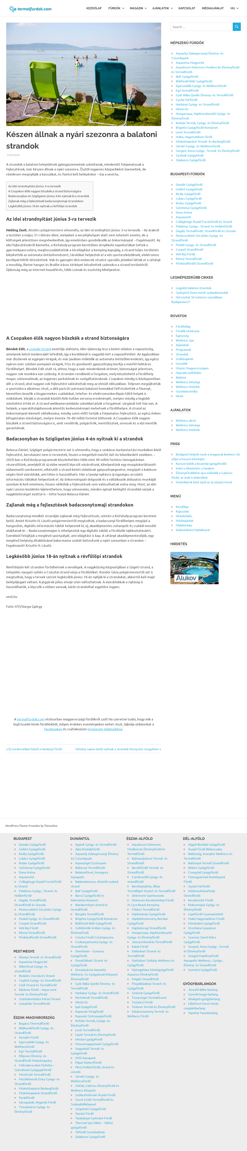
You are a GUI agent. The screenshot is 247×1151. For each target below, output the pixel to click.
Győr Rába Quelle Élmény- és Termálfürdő (204, 95)
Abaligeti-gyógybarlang (204, 999)
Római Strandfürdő (189, 259)
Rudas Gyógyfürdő (188, 203)
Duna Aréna (184, 212)
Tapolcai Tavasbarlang (203, 1013)
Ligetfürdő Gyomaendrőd (205, 914)
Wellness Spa (185, 340)
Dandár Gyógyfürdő (189, 184)
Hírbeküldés (184, 516)
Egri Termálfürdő (30, 1051)
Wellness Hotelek (188, 386)
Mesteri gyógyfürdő (88, 1039)
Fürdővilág (183, 326)
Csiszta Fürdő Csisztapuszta (94, 937)
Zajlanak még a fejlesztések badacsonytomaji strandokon (45, 201)
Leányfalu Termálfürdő (34, 1003)
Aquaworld (183, 217)
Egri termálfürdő (187, 90)
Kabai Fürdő (140, 946)
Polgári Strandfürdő (145, 979)
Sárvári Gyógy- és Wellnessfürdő (198, 146)
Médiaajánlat (213, 8)
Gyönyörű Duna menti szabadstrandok (202, 292)
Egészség (182, 335)
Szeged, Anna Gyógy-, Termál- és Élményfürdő (207, 150)
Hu (235, 8)
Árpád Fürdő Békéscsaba (205, 849)
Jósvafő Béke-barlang (203, 989)
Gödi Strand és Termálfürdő (38, 985)
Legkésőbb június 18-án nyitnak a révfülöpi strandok (42, 206)
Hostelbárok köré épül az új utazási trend (204, 482)
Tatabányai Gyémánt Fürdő (93, 1118)
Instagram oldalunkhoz (105, 729)
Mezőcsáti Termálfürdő (35, 1074)
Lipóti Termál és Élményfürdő (95, 1034)
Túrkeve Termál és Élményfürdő (153, 1007)
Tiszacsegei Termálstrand (149, 997)
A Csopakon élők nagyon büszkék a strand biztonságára (44, 191)
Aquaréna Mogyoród (190, 62)
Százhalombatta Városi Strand (39, 999)
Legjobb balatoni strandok (193, 288)
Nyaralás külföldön (188, 373)
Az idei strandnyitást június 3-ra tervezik (34, 186)
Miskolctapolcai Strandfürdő (38, 1093)
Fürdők (116, 8)
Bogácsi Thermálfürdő (34, 1023)
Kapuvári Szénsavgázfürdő (93, 1016)
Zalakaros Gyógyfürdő (191, 160)
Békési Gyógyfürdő (201, 867)
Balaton (181, 377)
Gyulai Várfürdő (186, 99)
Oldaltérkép (184, 525)
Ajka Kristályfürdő (87, 849)
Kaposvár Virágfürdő (89, 1011)
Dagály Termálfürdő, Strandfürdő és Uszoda (206, 231)
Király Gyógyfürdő (188, 194)
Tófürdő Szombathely (90, 1132)
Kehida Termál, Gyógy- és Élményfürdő (202, 123)
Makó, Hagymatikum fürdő (194, 137)
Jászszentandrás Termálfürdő (152, 942)
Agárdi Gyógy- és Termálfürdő (95, 844)
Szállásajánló (184, 359)
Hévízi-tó (182, 109)
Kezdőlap (94, 8)
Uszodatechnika (186, 391)
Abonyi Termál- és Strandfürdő (40, 957)
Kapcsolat (186, 8)
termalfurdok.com (31, 719)
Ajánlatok (162, 8)
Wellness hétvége (188, 382)
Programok (183, 349)
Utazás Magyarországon (192, 368)
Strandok (13, 155)
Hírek (179, 396)
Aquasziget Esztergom (90, 863)
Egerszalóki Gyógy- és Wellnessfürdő (201, 86)
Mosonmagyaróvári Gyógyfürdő (96, 1044)
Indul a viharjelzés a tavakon (195, 468)
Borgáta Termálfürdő (89, 914)
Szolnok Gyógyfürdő (190, 155)
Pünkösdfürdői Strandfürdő (194, 263)
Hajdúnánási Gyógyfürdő (148, 914)
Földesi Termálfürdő (145, 909)
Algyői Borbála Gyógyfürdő (206, 844)
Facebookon (53, 729)
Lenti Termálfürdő (188, 132)
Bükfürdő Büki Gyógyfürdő (194, 81)
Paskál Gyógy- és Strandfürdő (196, 245)
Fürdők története (188, 331)
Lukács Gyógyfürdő (189, 198)
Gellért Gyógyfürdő (189, 189)
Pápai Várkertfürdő (88, 1062)
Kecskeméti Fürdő (200, 900)
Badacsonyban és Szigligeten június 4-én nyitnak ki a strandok (48, 196)
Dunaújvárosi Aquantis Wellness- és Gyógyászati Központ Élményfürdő (94, 974)
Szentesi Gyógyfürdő (202, 969)
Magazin (138, 8)
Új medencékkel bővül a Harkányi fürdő (35, 749)
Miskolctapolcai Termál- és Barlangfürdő (203, 141)
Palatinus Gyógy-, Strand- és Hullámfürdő (204, 226)
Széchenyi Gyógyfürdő (191, 207)
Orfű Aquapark (85, 1058)
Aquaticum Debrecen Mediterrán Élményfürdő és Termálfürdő (146, 849)
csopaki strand (40, 349)
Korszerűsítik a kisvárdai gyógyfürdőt (201, 463)
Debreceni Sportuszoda (148, 895)
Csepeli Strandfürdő (189, 249)
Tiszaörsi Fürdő (142, 1002)
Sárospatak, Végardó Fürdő (37, 1102)
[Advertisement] (83, 304)
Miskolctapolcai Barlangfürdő (38, 1088)
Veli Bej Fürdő (185, 254)
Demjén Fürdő (29, 1037)
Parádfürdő (26, 1097)
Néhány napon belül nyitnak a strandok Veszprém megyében (117, 749)
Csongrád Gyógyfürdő (203, 872)
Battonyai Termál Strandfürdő (208, 863)
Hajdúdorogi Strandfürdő (149, 928)
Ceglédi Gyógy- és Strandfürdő (40, 980)
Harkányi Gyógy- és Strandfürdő (197, 104)
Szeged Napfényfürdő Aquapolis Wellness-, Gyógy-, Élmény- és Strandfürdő (203, 960)
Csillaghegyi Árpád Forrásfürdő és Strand (204, 221)
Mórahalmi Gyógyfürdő (204, 923)
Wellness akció (186, 420)
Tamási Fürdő (84, 1113)
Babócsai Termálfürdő (90, 867)
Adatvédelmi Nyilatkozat (193, 530)
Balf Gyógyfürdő (187, 76)
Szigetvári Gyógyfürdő (90, 1109)
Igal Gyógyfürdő (86, 1007)
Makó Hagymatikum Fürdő (206, 918)
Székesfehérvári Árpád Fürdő (95, 1095)
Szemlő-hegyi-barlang (203, 994)
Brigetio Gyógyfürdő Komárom (197, 127)
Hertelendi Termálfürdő (91, 997)
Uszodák (181, 363)
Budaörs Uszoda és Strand (37, 975)
